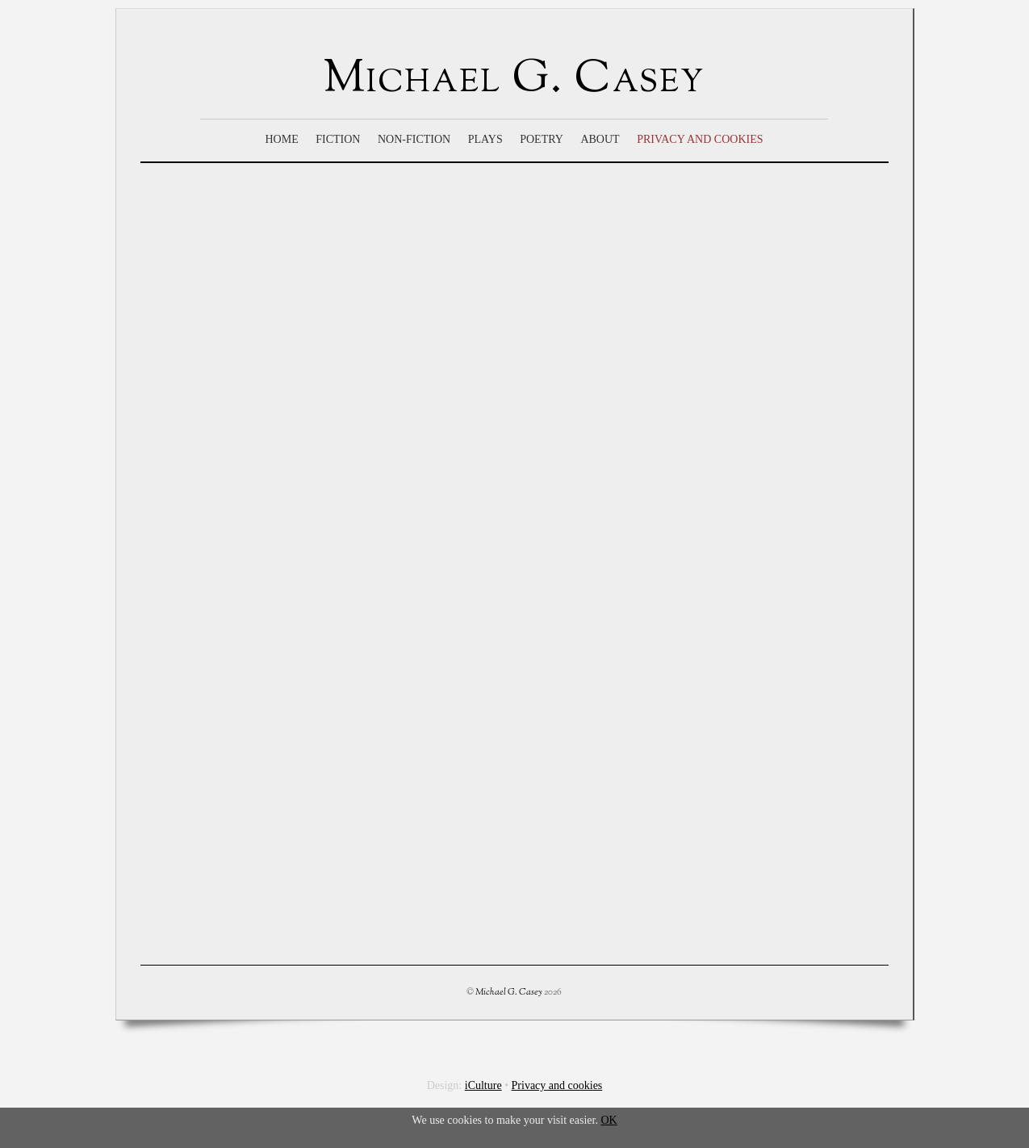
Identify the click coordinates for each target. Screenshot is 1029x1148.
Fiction (338, 139)
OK (608, 1120)
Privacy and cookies (700, 139)
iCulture (483, 1085)
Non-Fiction (414, 139)
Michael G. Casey (508, 992)
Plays (485, 139)
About (599, 139)
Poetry (541, 139)
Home (281, 139)
